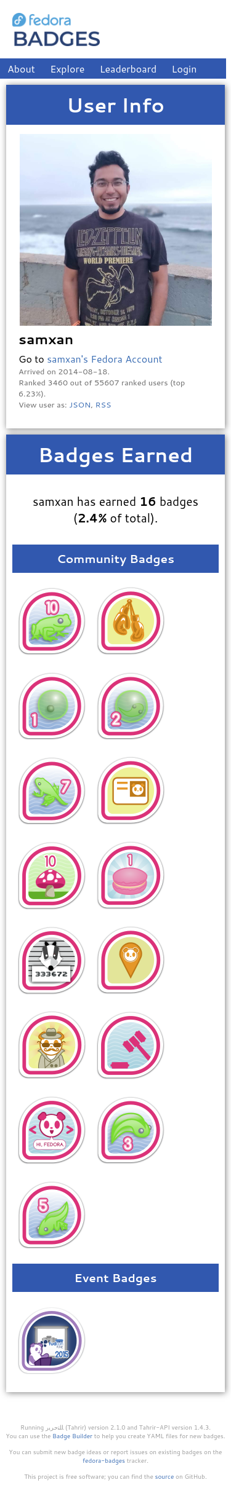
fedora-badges (104, 1460)
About (21, 68)
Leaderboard (128, 68)
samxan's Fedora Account (104, 359)
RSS (103, 404)
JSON (80, 404)
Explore (67, 68)
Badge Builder (72, 1435)
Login (184, 68)
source (164, 1476)
